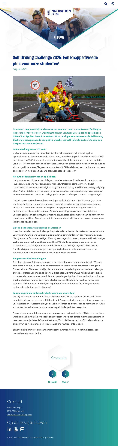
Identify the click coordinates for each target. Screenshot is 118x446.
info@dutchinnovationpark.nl (19, 414)
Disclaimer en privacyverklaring (42, 437)
